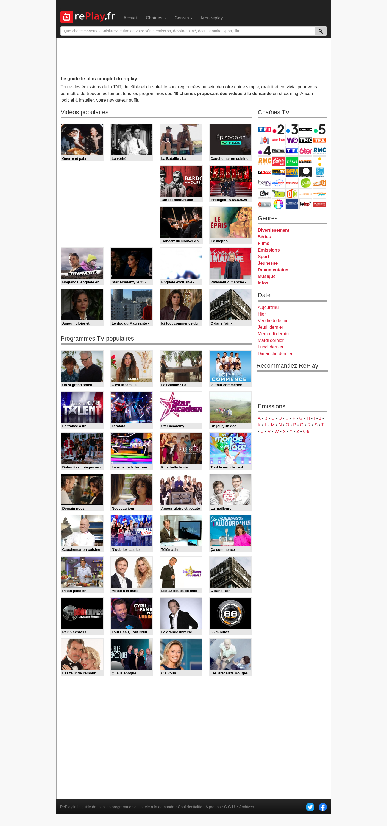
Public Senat (319, 204)
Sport (263, 256)
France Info (319, 161)
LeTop (305, 204)
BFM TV (278, 172)
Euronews (305, 172)
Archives (246, 807)
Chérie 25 (278, 161)
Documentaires (274, 269)
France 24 (319, 172)
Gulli (305, 183)
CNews (264, 172)
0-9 (306, 431)
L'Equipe (292, 183)
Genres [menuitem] (183, 18)
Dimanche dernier (275, 353)
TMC (305, 140)
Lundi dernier (270, 347)
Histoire (264, 204)
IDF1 (278, 204)
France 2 (278, 129)
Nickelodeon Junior (319, 193)
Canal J (319, 183)
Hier (262, 314)
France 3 (292, 129)
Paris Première (305, 161)
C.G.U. (230, 807)
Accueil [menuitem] (131, 18)
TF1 (264, 129)
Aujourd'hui (269, 307)
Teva (292, 161)
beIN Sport (264, 183)
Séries (264, 237)
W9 (292, 140)
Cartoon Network (264, 193)
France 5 (319, 129)
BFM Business (292, 172)
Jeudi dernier (270, 327)
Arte (278, 140)
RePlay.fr (68, 807)
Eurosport (278, 183)
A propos (213, 807)
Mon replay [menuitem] (212, 18)
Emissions (269, 250)
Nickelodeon (305, 193)
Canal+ (305, 129)
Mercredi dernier (274, 333)
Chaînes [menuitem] (156, 18)
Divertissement (273, 230)
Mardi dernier (271, 340)
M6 (264, 140)
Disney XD (278, 193)
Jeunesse (268, 263)
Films (263, 243)
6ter (305, 151)
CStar (278, 150)
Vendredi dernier (274, 320)
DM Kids (292, 193)
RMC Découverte (319, 151)
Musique (267, 276)
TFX (319, 140)
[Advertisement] (194, 55)
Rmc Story (264, 161)
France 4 (264, 151)
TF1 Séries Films (292, 151)
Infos (263, 283)
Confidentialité (190, 807)
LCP (292, 204)
